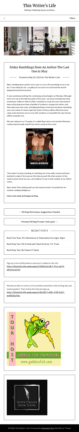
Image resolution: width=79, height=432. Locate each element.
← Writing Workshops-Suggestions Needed (39, 212)
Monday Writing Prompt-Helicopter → (39, 221)
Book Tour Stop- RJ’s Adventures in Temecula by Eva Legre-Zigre (36, 238)
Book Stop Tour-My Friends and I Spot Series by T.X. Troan (33, 244)
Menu (72, 18)
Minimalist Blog (48, 428)
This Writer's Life (39, 5)
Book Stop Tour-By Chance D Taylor (23, 250)
